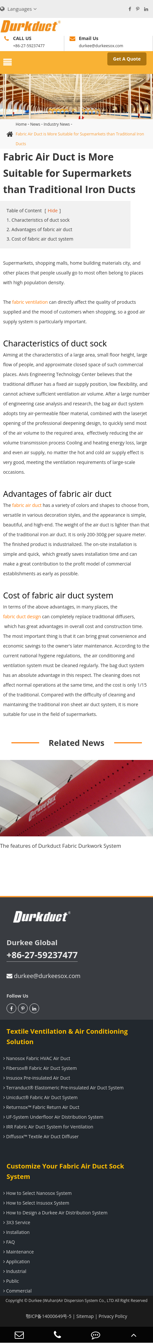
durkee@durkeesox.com (44, 976)
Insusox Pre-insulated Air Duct (36, 1078)
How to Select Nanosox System (37, 1193)
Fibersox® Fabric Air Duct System (39, 1068)
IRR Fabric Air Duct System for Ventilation (47, 1127)
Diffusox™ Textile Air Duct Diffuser (40, 1136)
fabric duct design (22, 616)
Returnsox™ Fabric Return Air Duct (40, 1107)
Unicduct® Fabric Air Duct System (40, 1097)
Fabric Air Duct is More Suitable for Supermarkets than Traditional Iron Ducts (80, 139)
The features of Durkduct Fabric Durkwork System (60, 845)
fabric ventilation (30, 302)
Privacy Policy (113, 1316)
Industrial (14, 1271)
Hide (52, 210)
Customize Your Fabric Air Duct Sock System (65, 1171)
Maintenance (18, 1252)
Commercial (17, 1291)
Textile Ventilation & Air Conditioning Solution (67, 1036)
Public (10, 1281)
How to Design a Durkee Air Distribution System (54, 1213)
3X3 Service (16, 1222)
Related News (76, 742)
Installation (16, 1232)
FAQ (8, 1242)
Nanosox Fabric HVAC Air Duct (36, 1058)
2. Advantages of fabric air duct (39, 229)
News (35, 124)
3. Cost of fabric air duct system (40, 239)
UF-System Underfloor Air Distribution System (52, 1117)
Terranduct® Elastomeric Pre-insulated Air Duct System (63, 1087)
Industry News (57, 124)
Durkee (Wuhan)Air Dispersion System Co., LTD (71, 1300)
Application (16, 1261)
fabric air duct (26, 505)
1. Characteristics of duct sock (38, 220)
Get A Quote (127, 59)
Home (21, 124)
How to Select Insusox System (35, 1203)
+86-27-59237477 (42, 955)
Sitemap (85, 1316)
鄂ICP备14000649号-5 (48, 1316)
